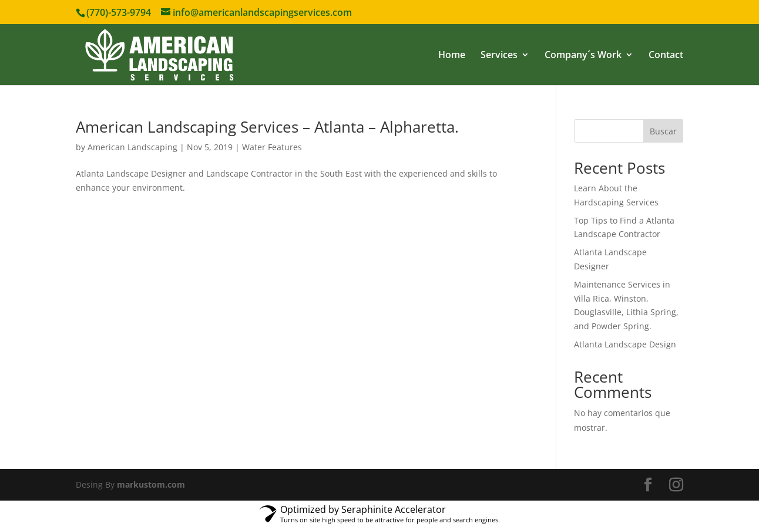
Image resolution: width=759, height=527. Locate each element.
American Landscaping (132, 147)
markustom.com (151, 484)
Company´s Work (583, 55)
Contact (666, 55)
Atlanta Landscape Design (625, 344)
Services (499, 55)
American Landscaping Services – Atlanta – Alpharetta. (267, 126)
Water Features (272, 147)
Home (451, 55)
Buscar (663, 131)
